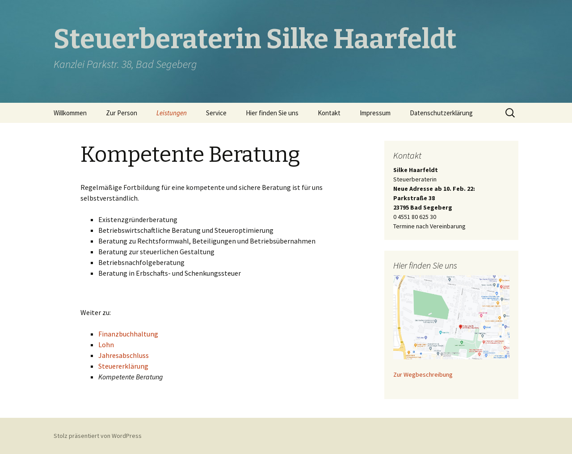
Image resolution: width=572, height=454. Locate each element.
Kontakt (329, 113)
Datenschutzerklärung (441, 113)
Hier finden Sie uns (272, 113)
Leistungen (171, 113)
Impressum (375, 113)
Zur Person (121, 113)
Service (216, 113)
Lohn (106, 344)
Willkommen (70, 113)
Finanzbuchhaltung (128, 333)
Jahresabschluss (123, 355)
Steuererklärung (123, 366)
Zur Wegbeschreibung (423, 374)
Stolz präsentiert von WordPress (98, 436)
